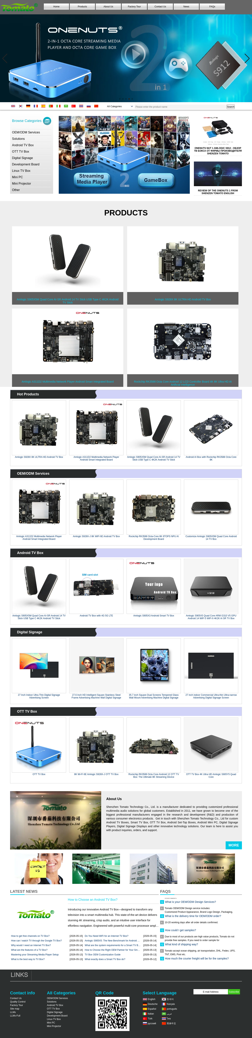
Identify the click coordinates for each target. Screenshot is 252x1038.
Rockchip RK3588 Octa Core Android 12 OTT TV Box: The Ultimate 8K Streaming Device (154, 775)
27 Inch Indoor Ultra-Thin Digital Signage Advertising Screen (39, 696)
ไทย (169, 1018)
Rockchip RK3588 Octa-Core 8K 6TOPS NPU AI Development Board (154, 537)
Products (82, 6)
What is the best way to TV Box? (28, 959)
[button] (120, 99)
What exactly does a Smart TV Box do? (105, 959)
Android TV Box (23, 145)
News (186, 6)
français (171, 1004)
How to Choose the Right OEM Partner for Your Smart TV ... (113, 950)
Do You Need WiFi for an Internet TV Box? (106, 936)
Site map (14, 1008)
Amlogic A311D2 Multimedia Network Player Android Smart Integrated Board (96, 458)
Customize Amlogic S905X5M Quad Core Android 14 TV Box (211, 537)
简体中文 (171, 1023)
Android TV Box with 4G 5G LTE (96, 615)
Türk (150, 1018)
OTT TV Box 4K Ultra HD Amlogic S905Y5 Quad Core (211, 775)
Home (56, 6)
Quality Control (17, 1001)
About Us (108, 6)
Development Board (25, 164)
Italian (151, 1013)
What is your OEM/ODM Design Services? (190, 903)
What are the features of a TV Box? (29, 950)
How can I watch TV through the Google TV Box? (36, 940)
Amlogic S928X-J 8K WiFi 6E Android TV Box (96, 536)
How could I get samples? (180, 931)
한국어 (170, 999)
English (151, 999)
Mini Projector (21, 183)
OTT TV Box (20, 151)
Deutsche (153, 1004)
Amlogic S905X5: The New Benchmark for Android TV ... (113, 940)
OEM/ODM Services (26, 132)
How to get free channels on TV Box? (30, 936)
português (172, 1009)
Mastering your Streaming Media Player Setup (35, 954)
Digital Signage (22, 158)
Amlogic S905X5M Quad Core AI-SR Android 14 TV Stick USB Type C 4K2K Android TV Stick (153, 458)
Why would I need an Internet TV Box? (31, 945)
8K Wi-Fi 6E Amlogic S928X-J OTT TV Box (96, 774)
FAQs (212, 6)
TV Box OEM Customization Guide (103, 954)
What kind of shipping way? (181, 946)
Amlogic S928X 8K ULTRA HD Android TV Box (39, 457)
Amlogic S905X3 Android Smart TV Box (153, 615)
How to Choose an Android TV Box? (92, 899)
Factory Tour (134, 6)
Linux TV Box (21, 170)
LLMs (13, 1012)
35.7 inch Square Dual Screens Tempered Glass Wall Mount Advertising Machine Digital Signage (154, 696)
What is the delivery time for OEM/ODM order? (193, 917)
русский (152, 1023)
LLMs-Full (15, 1015)
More (234, 845)
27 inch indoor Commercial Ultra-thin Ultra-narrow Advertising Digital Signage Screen (211, 696)
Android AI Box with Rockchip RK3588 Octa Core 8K (211, 458)
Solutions (18, 138)
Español (152, 1009)
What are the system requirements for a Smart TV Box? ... (113, 945)
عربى (169, 1013)
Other (16, 190)
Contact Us (160, 6)
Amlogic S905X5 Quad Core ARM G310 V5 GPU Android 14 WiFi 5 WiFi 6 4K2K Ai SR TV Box (211, 617)
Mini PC (17, 177)
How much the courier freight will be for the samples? (197, 960)
